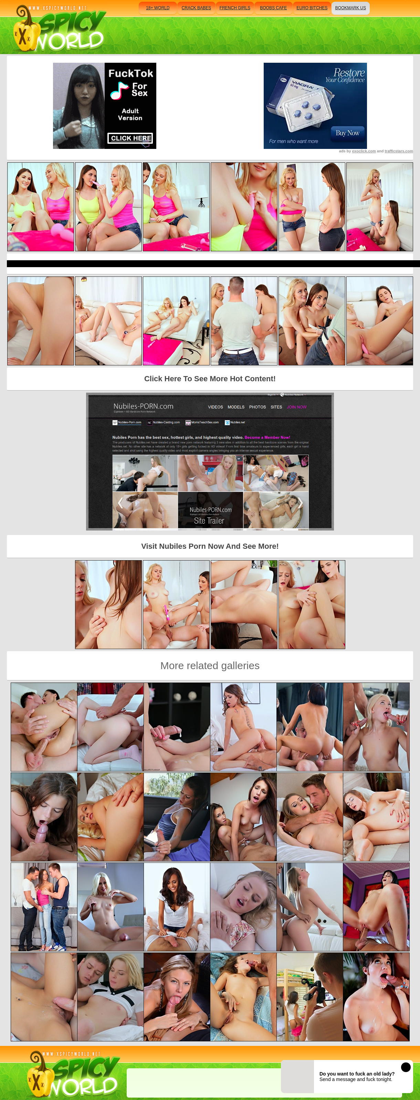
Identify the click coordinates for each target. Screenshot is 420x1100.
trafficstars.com (399, 151)
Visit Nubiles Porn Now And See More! (210, 546)
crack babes (196, 8)
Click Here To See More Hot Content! (210, 378)
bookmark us (350, 8)
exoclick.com (364, 151)
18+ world (157, 8)
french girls (235, 8)
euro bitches (311, 8)
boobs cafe (273, 8)
